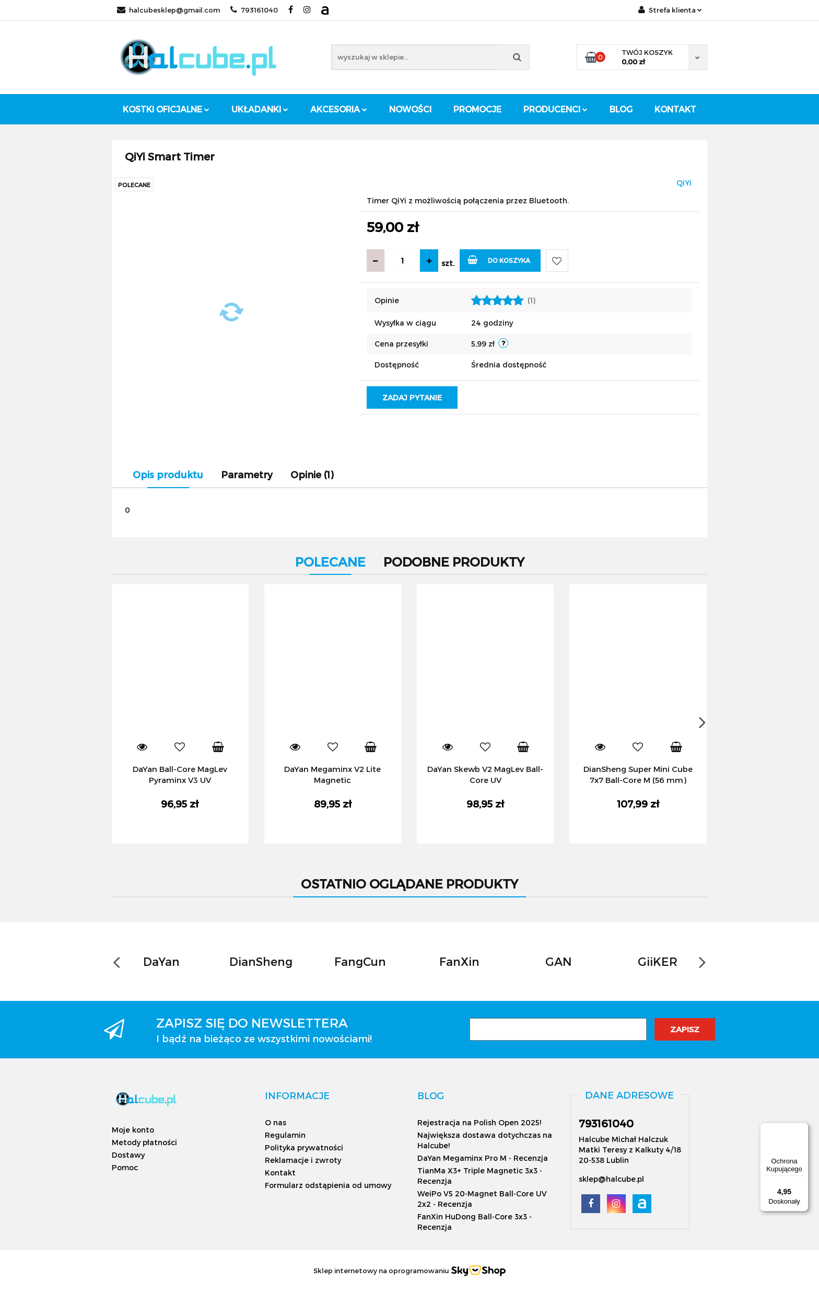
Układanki (259, 109)
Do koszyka (499, 259)
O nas (275, 1122)
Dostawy (128, 1154)
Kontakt (675, 109)
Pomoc (125, 1167)
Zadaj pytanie (412, 397)
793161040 (254, 10)
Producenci (555, 109)
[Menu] (802, 1129)
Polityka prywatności (304, 1147)
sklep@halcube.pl (611, 1178)
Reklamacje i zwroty (303, 1160)
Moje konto (133, 1129)
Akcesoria (338, 109)
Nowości (410, 109)
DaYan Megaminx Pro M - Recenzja (482, 1157)
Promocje (477, 109)
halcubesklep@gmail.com (168, 10)
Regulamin (285, 1134)
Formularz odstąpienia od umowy (328, 1185)
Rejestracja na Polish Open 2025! (479, 1122)
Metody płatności (144, 1142)
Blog (621, 109)
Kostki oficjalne (166, 109)
